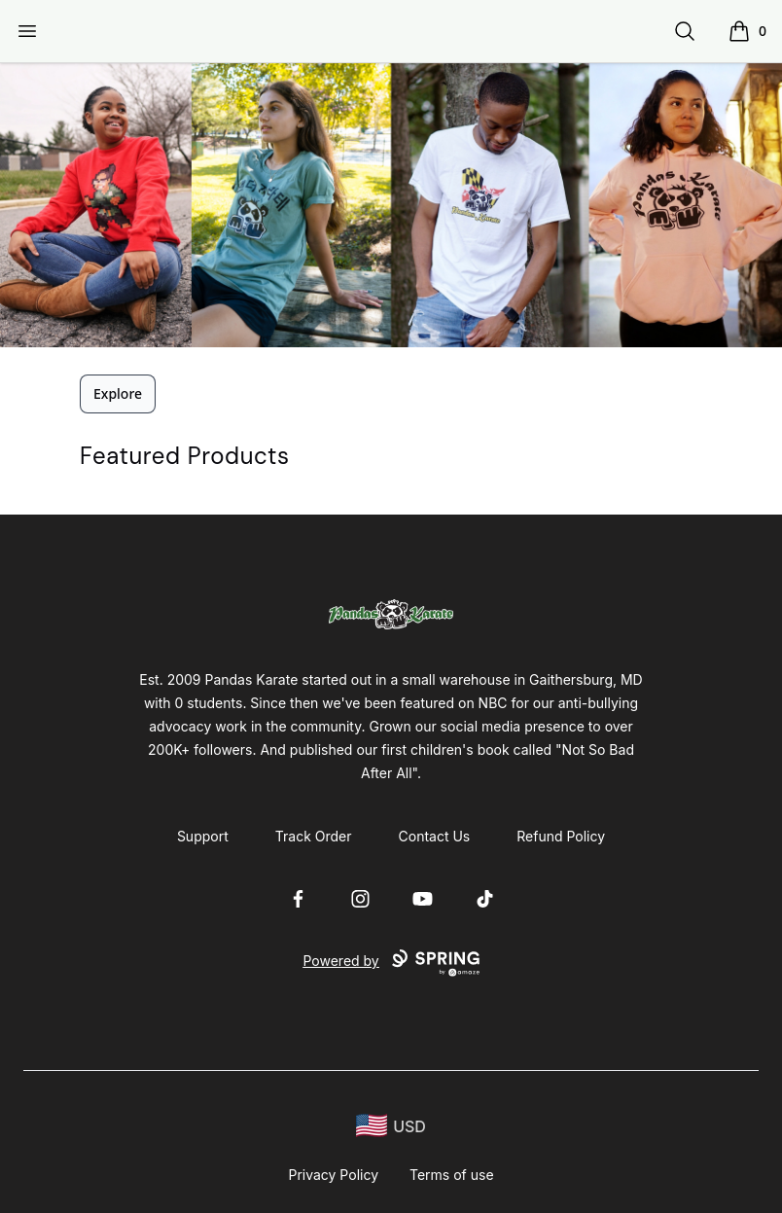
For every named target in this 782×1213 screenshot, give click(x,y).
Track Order (313, 836)
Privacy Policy (333, 1174)
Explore (117, 393)
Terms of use (451, 1174)
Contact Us (435, 836)
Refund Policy (560, 836)
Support (203, 836)
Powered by (390, 963)
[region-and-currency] (391, 1126)
